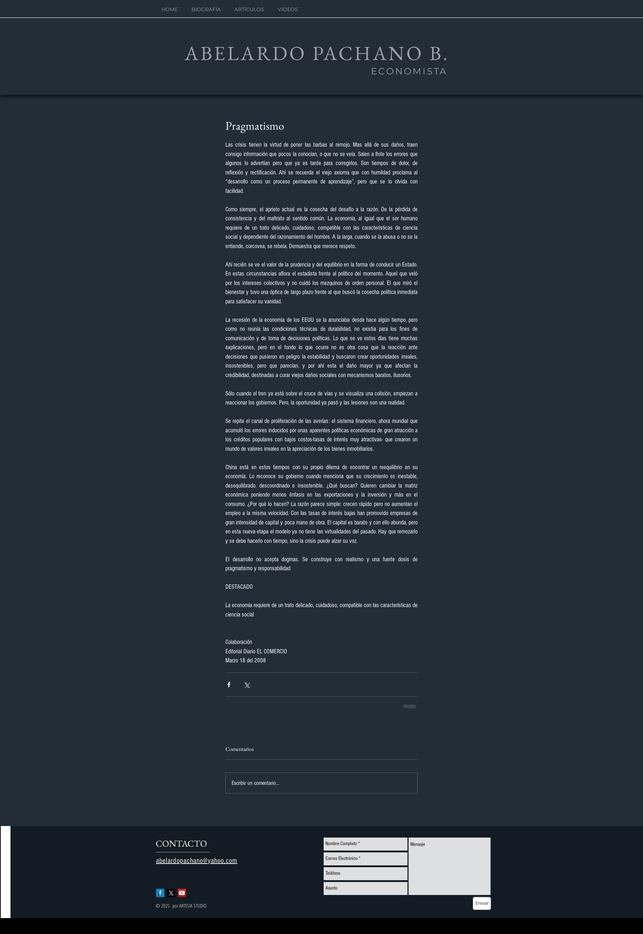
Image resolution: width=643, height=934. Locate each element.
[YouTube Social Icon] (182, 893)
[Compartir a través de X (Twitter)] (246, 684)
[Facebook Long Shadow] (160, 893)
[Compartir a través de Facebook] (228, 684)
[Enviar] (482, 903)
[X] (171, 893)
